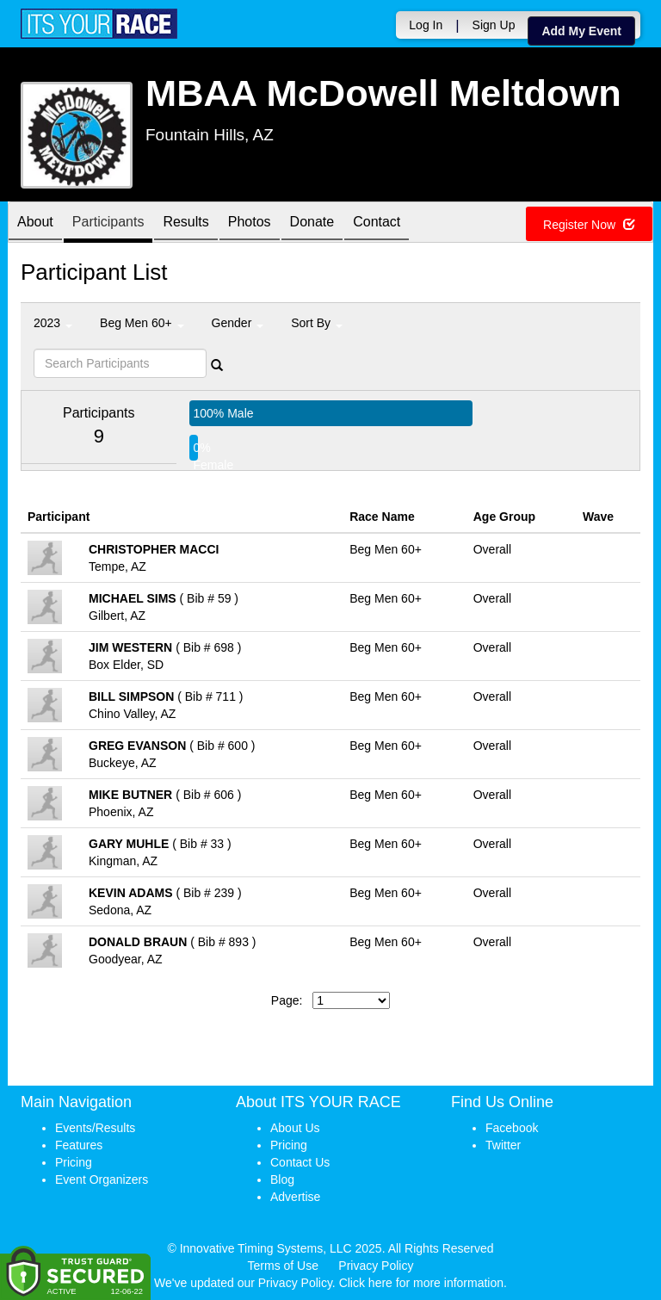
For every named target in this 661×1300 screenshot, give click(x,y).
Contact (376, 223)
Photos (249, 223)
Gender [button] (238, 323)
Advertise (295, 1197)
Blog (282, 1179)
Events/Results (95, 1128)
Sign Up (494, 25)
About (35, 223)
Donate (312, 223)
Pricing (73, 1162)
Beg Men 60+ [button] (142, 323)
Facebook (511, 1128)
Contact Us (300, 1162)
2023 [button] (53, 323)
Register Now (589, 225)
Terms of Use (283, 1265)
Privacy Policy (375, 1265)
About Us (295, 1128)
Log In (425, 25)
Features (78, 1145)
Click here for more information (421, 1283)
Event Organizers (101, 1179)
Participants (108, 223)
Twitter (503, 1145)
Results (185, 223)
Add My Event (581, 31)
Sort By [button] (317, 323)
